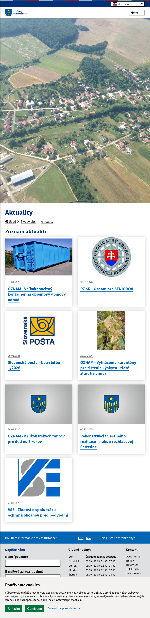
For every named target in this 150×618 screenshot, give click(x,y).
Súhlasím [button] (13, 608)
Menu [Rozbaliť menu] (137, 12)
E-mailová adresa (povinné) (25, 571)
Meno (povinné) (16, 557)
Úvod (10, 221)
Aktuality (47, 221)
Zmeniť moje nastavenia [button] (63, 608)
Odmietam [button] (34, 608)
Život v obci (28, 221)
